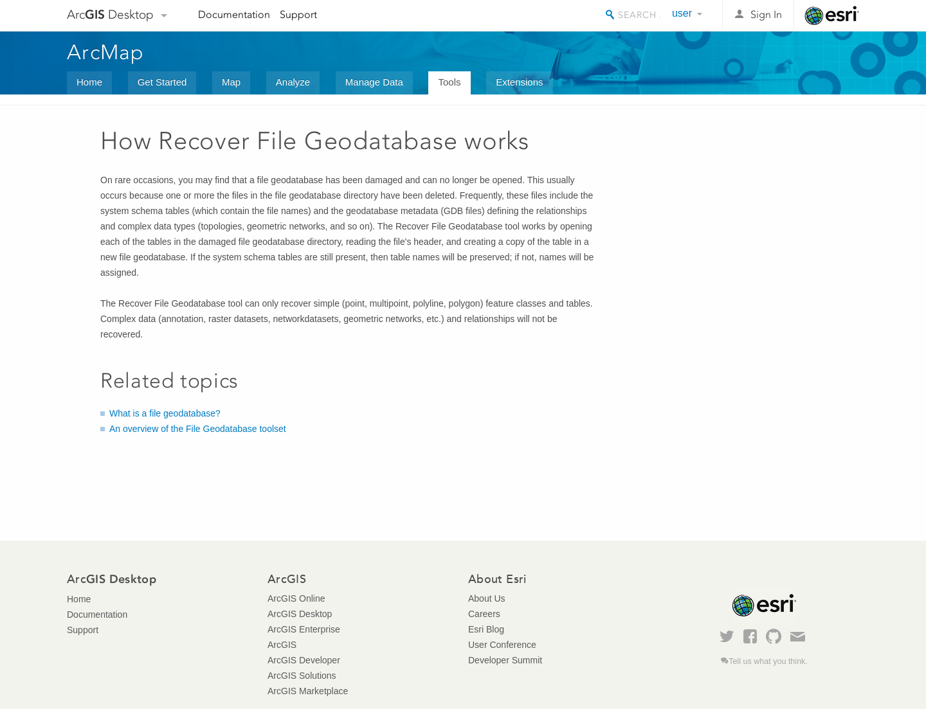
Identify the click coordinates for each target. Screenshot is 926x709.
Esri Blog (486, 629)
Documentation (234, 14)
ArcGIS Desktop (300, 614)
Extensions (519, 81)
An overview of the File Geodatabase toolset (197, 429)
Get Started (162, 81)
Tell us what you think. (768, 661)
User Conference (502, 645)
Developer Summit (505, 660)
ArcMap (106, 52)
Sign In (766, 14)
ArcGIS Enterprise (304, 629)
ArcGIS (282, 645)
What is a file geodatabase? (165, 413)
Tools (449, 81)
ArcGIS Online (296, 598)
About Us (486, 598)
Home (89, 81)
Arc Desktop (110, 14)
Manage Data (374, 81)
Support (298, 14)
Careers (484, 614)
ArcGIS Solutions (302, 675)
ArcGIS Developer (304, 660)
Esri (831, 15)
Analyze (293, 81)
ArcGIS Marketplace (308, 691)
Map (231, 81)
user (682, 13)
